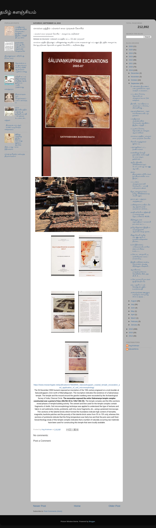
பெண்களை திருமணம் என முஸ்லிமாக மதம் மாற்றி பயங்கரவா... (140, 88)
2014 (131, 336)
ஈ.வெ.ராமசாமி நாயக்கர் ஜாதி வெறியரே (140, 280)
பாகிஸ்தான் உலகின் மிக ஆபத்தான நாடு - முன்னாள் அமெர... (141, 207)
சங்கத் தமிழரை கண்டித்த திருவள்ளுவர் (15, 155)
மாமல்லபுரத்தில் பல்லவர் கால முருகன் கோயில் (141, 137)
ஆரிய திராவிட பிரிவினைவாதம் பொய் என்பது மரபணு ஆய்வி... (141, 165)
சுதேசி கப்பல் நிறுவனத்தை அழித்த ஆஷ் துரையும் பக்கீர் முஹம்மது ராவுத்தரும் (15, 83)
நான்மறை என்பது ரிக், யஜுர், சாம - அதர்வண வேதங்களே (20, 47)
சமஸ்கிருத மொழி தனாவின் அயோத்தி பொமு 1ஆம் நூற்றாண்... (140, 156)
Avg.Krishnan (134, 346)
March (133, 318)
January (134, 325)
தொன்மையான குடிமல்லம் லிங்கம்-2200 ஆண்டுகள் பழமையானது (21, 67)
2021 (131, 63)
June (133, 308)
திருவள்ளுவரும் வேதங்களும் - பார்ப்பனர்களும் (21, 98)
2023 (131, 57)
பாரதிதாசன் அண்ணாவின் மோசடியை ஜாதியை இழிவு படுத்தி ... (140, 122)
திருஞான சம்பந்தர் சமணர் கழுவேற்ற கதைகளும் (13, 127)
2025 (131, 50)
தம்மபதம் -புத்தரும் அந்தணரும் (138, 200)
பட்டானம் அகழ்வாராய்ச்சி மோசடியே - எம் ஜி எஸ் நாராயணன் (139, 185)
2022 (131, 60)
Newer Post (39, 506)
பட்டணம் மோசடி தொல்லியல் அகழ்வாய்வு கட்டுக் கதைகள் (140, 97)
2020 (131, 67)
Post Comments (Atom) (53, 511)
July (133, 304)
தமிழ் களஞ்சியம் (18, 12)
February (134, 321)
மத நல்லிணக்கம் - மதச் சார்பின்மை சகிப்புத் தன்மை (140, 113)
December (135, 73)
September (135, 83)
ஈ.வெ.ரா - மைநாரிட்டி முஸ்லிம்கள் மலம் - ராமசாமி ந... (140, 256)
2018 (131, 329)
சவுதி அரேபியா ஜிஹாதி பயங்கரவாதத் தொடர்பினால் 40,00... (141, 214)
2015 (131, 333)
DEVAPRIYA (133, 349)
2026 (131, 46)
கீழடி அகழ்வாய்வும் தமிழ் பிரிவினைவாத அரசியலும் (140, 194)
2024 (131, 53)
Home (77, 506)
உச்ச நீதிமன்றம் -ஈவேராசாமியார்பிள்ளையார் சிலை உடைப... (140, 248)
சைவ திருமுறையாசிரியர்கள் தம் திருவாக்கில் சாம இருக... (141, 175)
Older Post (114, 506)
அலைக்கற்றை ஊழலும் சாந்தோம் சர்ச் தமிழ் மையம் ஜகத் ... (140, 295)
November (135, 77)
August (134, 301)
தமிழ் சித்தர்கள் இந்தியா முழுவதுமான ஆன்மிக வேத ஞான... (141, 229)
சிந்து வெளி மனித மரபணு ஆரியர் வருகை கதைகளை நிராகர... (139, 238)
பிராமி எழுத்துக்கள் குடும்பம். (139, 143)
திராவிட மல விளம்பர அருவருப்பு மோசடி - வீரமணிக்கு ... (140, 106)
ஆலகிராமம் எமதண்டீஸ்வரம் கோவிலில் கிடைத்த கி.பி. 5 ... (140, 273)
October (134, 80)
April (133, 315)
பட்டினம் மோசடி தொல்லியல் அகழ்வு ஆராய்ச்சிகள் (140, 131)
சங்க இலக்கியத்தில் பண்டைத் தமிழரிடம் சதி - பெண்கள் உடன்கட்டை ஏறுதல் (16, 114)
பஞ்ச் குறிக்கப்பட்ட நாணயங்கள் (138, 148)
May (133, 311)
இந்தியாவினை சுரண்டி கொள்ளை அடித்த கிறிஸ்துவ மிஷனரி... (140, 264)
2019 (131, 70)
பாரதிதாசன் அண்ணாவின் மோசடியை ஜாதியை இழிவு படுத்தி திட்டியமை (21, 32)
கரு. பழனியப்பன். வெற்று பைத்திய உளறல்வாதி (138, 287)
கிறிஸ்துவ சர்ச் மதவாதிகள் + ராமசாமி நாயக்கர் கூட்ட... (141, 222)
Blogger (92, 521)
